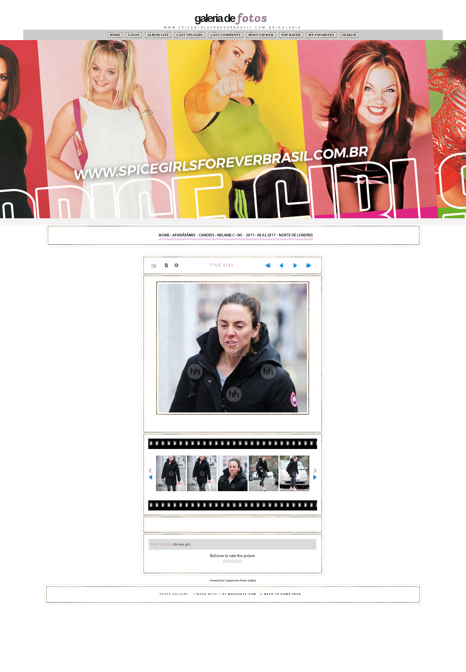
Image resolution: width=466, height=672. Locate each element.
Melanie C (225, 235)
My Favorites (321, 35)
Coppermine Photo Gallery (240, 580)
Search (349, 35)
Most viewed (260, 35)
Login (133, 35)
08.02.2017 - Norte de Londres (285, 235)
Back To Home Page (282, 594)
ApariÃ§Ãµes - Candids (193, 235)
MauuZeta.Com (242, 594)
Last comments (225, 35)
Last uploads (190, 35)
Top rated (291, 35)
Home (115, 35)
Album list (158, 35)
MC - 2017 (245, 235)
